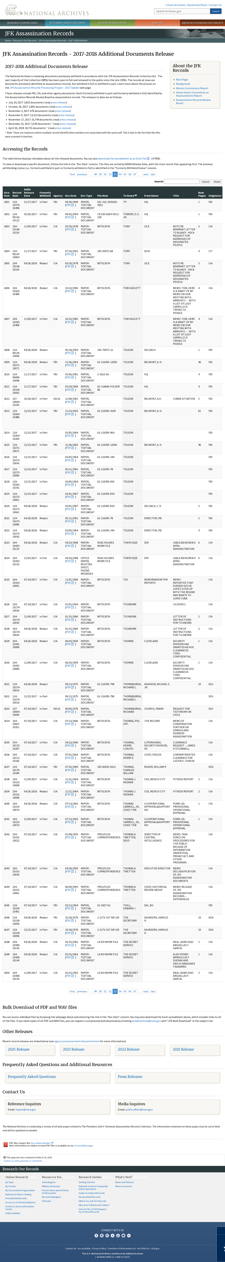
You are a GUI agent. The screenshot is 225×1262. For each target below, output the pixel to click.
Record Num (17, 194)
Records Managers (51, 1196)
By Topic (9, 1182)
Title (176, 195)
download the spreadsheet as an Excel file (122, 158)
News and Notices (124, 1182)
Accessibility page (83, 1145)
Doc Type (86, 195)
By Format (10, 1186)
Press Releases (130, 1077)
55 (125, 174)
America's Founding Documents (202, 23)
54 (120, 174)
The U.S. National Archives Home (47, 9)
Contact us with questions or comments (23, 1160)
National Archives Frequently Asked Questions (93, 1187)
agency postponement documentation (76, 1041)
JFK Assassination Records (52, 40)
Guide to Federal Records (92, 1193)
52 (110, 174)
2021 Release (183, 1049)
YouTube (118, 1236)
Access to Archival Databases (20, 1202)
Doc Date (70, 195)
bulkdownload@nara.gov (146, 1021)
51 (105, 174)
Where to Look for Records (92, 1201)
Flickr (129, 1236)
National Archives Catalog (18, 1194)
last (153, 174)
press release (58, 102)
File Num (102, 195)
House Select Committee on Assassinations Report (192, 94)
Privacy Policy (99, 1248)
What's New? (123, 1177)
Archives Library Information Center (19, 1208)
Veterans (46, 1201)
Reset (217, 181)
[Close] (221, 1230)
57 (134, 174)
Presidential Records (16, 1198)
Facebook (96, 1236)
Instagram (107, 1236)
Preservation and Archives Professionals (55, 1192)
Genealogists (49, 1182)
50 (100, 174)
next (145, 174)
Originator (215, 195)
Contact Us (215, 5)
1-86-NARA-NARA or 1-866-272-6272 (112, 1256)
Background (183, 83)
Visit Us (157, 23)
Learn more (194, 1255)
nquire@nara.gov (26, 1109)
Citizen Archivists (176, 5)
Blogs (123, 1236)
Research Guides (90, 1177)
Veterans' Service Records (67, 23)
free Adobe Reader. (41, 1143)
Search (215, 11)
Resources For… (52, 1177)
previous (82, 174)
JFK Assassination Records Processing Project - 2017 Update (44, 87)
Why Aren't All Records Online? (94, 1205)
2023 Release (73, 1049)
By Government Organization (20, 1190)
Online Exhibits (12, 1213)
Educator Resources (112, 23)
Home (8, 40)
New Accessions (123, 1186)
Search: (159, 181)
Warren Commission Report (192, 88)
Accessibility (84, 1248)
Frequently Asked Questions (32, 1077)
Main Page (182, 79)
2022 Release (129, 1049)
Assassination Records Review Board (193, 101)
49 (95, 174)
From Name (151, 195)
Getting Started (87, 1182)
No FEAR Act (143, 1248)
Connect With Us (112, 1230)
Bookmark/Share (197, 5)
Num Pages (202, 194)
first (72, 174)
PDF (68, 205)
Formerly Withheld (45, 194)
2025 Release (18, 1049)
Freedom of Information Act (122, 1248)
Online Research (16, 1177)
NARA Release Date (29, 192)
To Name (130, 195)
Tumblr (113, 1236)
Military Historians (51, 1186)
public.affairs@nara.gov (139, 1109)
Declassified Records (90, 1196)
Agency (57, 195)
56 (129, 174)
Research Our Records (22, 23)
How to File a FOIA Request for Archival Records (92, 1210)
